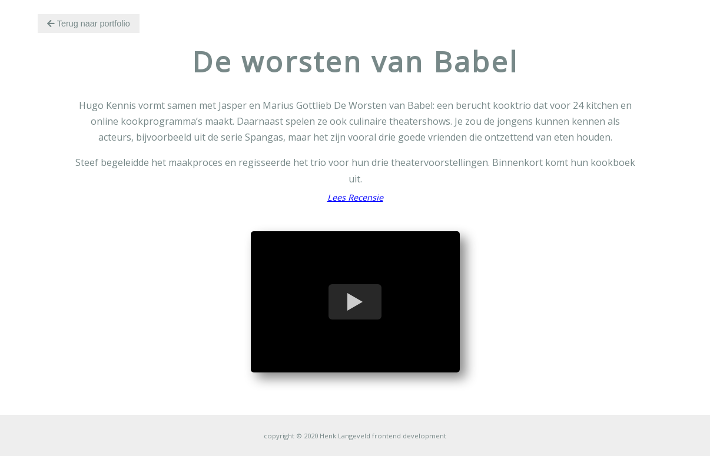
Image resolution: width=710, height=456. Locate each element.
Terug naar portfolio (88, 23)
